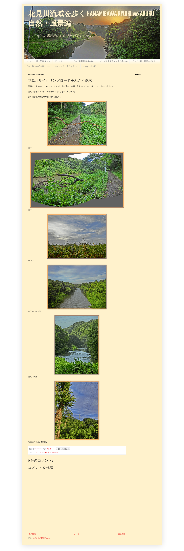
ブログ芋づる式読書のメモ (38, 66)
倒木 (57, 452)
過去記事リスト (43, 61)
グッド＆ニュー (61, 61)
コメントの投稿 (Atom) (41, 538)
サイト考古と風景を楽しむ (66, 66)
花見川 (52, 452)
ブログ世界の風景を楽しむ (144, 61)
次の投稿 (32, 534)
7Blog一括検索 (89, 66)
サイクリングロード (42, 452)
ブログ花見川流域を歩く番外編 (113, 61)
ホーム (29, 61)
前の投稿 (121, 534)
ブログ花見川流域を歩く (84, 61)
